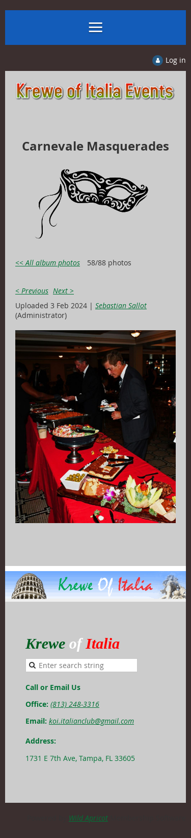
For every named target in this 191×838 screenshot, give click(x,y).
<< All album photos (47, 262)
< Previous (31, 290)
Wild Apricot (88, 818)
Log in (176, 60)
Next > (63, 290)
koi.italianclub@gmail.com (91, 721)
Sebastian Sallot (121, 305)
